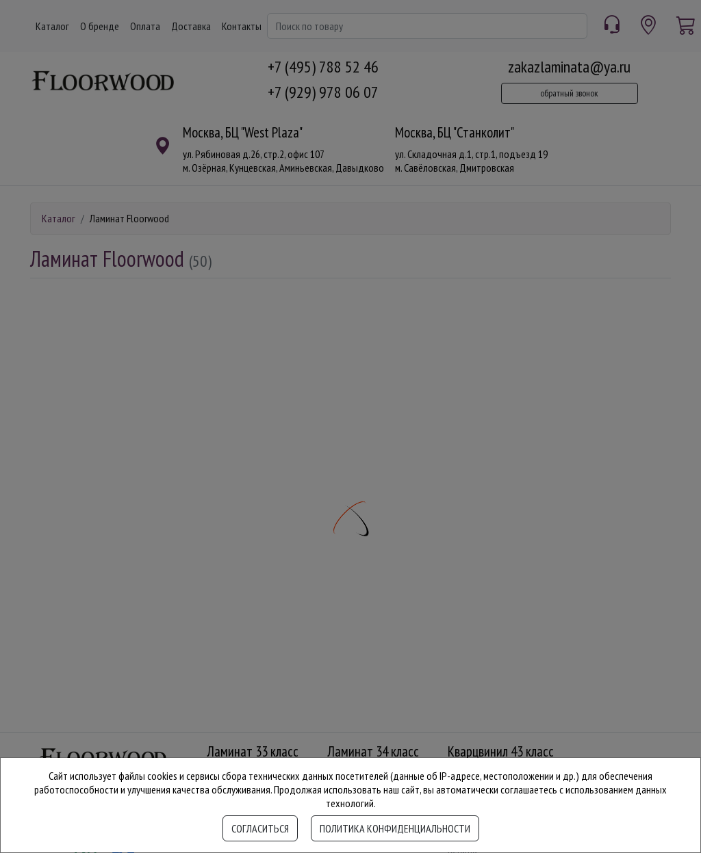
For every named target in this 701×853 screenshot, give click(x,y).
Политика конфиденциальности (395, 828)
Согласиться (260, 828)
